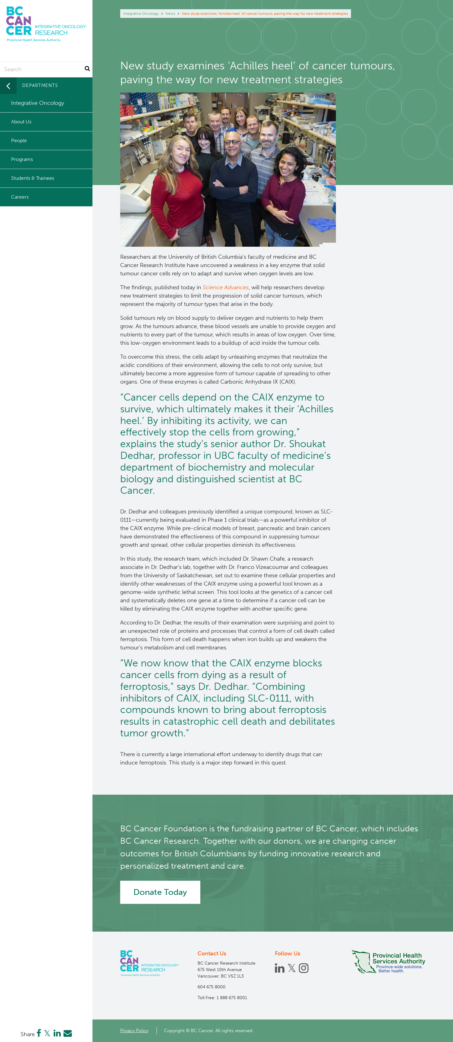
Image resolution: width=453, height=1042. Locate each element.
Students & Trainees (32, 178)
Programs (22, 159)
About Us (21, 122)
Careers (20, 197)
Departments (40, 85)
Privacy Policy (134, 1030)
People (19, 140)
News (170, 13)
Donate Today (160, 892)
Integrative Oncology (141, 13)
